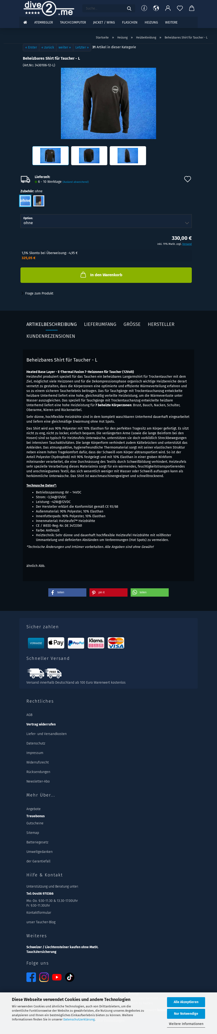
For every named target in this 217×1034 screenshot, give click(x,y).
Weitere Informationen (186, 1024)
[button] (156, 8)
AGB (29, 715)
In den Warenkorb (100, 274)
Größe (132, 324)
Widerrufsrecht (37, 762)
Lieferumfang (100, 324)
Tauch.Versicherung (41, 952)
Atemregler (43, 22)
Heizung (151, 22)
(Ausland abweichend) (76, 182)
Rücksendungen (38, 772)
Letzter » (82, 47)
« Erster (31, 47)
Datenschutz (35, 743)
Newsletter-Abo (38, 781)
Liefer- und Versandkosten (46, 734)
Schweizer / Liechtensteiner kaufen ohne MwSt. (62, 947)
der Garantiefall (38, 861)
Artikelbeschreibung (51, 324)
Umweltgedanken (39, 852)
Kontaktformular (38, 913)
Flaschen (130, 22)
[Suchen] (129, 8)
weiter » (65, 47)
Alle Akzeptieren (186, 1002)
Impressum (34, 753)
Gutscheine (35, 823)
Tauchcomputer (73, 22)
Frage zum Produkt (39, 293)
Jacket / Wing (104, 22)
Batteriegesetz (37, 842)
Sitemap (32, 833)
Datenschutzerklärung (79, 1019)
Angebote (33, 809)
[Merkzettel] (180, 8)
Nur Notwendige (186, 1014)
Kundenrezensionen (50, 336)
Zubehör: (31, 191)
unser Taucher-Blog (40, 922)
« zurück (47, 47)
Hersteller (161, 324)
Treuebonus (35, 816)
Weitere (171, 22)
